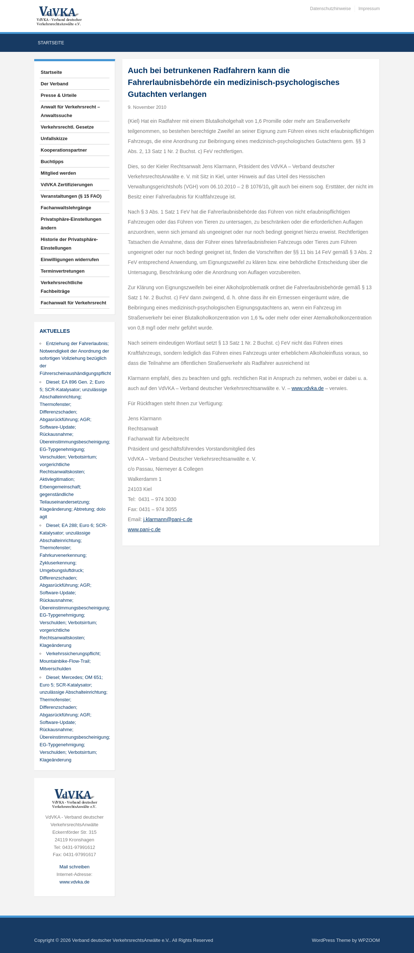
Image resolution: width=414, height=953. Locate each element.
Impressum (369, 8)
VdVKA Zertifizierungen (67, 184)
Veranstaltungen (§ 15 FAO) (71, 196)
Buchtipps (52, 161)
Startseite (51, 42)
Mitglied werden (58, 173)
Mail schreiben (74, 866)
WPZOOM (369, 940)
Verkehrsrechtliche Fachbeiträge (61, 287)
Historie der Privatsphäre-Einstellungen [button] (69, 244)
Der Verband (54, 83)
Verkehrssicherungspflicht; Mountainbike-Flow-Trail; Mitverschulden (70, 661)
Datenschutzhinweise (330, 8)
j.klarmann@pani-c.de (167, 519)
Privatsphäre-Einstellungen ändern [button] (71, 223)
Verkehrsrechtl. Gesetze (67, 127)
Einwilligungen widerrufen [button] (70, 259)
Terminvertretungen (63, 271)
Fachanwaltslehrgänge (66, 207)
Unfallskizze (54, 138)
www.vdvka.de (74, 882)
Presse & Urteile (59, 95)
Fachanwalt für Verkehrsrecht (73, 302)
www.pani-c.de (144, 529)
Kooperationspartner (64, 150)
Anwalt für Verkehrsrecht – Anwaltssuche (70, 111)
